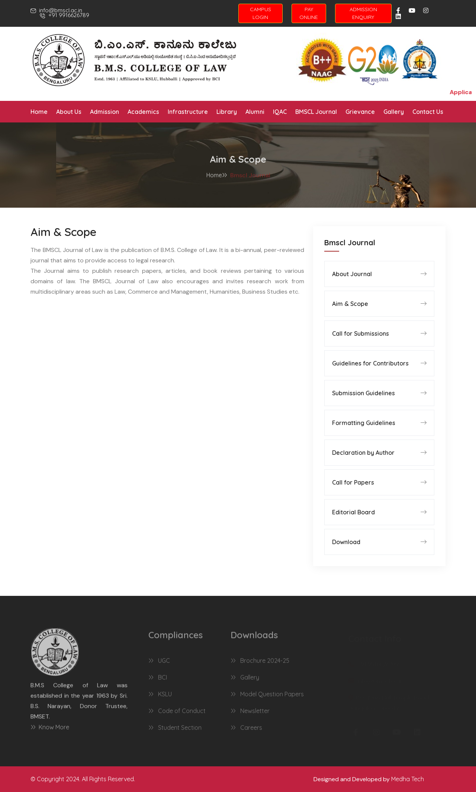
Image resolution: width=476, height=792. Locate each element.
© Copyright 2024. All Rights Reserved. (82, 779)
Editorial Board (353, 512)
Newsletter (250, 714)
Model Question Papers (267, 698)
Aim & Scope (350, 303)
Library (226, 111)
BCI (157, 681)
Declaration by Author (363, 452)
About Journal (352, 274)
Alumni (254, 111)
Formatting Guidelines (363, 423)
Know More (49, 730)
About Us (68, 111)
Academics (143, 111)
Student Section (175, 731)
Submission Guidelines (363, 393)
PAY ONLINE (308, 13)
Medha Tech (407, 779)
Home (39, 111)
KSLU (160, 698)
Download (346, 542)
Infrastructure (188, 111)
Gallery (393, 111)
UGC (159, 664)
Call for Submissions (360, 333)
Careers (246, 731)
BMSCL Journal (316, 111)
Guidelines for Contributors (370, 363)
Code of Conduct (177, 714)
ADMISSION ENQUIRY (363, 13)
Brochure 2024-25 (260, 664)
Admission (104, 111)
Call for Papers (353, 482)
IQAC (280, 111)
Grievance (360, 111)
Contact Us (427, 111)
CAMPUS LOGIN (260, 13)
